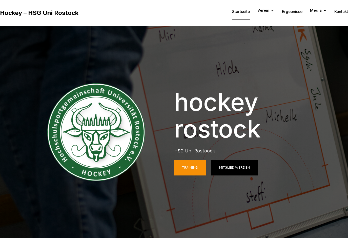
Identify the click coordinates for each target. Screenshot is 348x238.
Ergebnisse (292, 11)
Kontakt (341, 11)
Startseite (241, 11)
